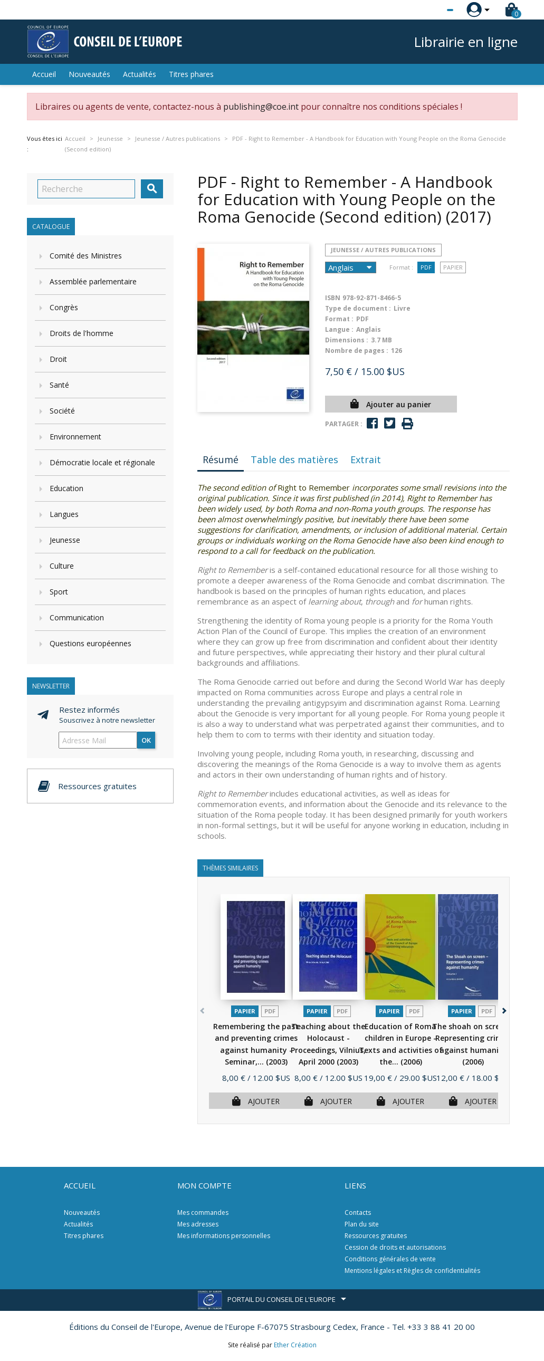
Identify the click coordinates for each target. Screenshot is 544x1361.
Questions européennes (90, 643)
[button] (503, 1009)
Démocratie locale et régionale (102, 462)
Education (66, 488)
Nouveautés (89, 74)
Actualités (139, 74)
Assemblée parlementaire (93, 281)
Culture (62, 566)
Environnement (75, 437)
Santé (59, 385)
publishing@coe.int (261, 106)
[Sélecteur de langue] (428, 10)
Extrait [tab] (365, 459)
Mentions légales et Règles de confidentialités (412, 1270)
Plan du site (362, 1224)
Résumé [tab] (220, 459)
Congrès (64, 307)
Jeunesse (65, 540)
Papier (453, 267)
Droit (58, 359)
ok (146, 740)
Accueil (44, 74)
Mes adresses (197, 1224)
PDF (426, 267)
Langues (64, 514)
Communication (77, 617)
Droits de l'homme (81, 333)
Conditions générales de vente (390, 1258)
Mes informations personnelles (223, 1235)
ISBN (332, 297)
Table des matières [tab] (294, 459)
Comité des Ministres (86, 256)
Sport (59, 592)
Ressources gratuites (376, 1235)
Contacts (358, 1212)
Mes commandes (202, 1212)
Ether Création (295, 1344)
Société (62, 411)
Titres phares (191, 74)
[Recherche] (86, 188)
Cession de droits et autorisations (395, 1247)
